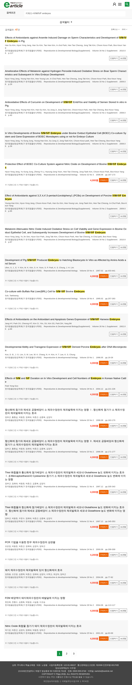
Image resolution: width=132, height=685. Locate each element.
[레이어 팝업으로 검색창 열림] (127, 4)
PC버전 (85, 681)
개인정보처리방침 (51, 681)
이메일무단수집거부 (70, 681)
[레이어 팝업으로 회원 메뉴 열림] (114, 4)
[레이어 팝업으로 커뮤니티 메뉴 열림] (119, 4)
